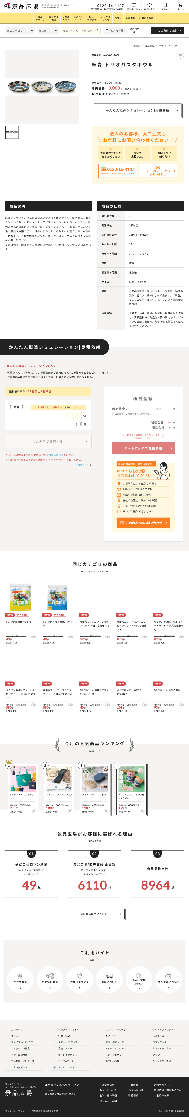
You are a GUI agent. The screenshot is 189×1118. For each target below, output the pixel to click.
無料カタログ (133, 9)
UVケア (153, 1055)
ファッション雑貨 (18, 1048)
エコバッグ (14, 1030)
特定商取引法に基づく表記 (45, 1111)
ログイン (165, 9)
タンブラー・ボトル (66, 1030)
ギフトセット (109, 1036)
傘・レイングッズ (65, 1055)
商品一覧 (149, 45)
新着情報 (133, 1095)
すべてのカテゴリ (64, 1067)
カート (181, 8)
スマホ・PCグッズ (65, 1042)
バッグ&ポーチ (63, 1061)
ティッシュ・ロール (113, 1048)
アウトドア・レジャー (161, 1030)
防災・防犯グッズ (112, 1042)
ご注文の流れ (106, 1085)
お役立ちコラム (163, 1085)
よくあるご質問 (108, 1100)
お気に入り (149, 9)
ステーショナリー (112, 1055)
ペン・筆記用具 (16, 1055)
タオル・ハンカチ (159, 1048)
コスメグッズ (156, 1042)
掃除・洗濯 (61, 1036)
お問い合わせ (55, 455)
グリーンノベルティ (113, 1030)
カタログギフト (16, 1067)
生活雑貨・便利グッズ (20, 1061)
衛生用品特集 (109, 1061)
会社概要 (133, 1085)
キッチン (13, 1036)
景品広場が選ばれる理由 (167, 1090)
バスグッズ (155, 1036)
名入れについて (108, 1090)
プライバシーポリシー (16, 1111)
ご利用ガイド (82, 465)
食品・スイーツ (64, 1048)
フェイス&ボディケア (20, 1042)
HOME (137, 45)
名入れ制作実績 (108, 1095)
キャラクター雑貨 (159, 1061)
